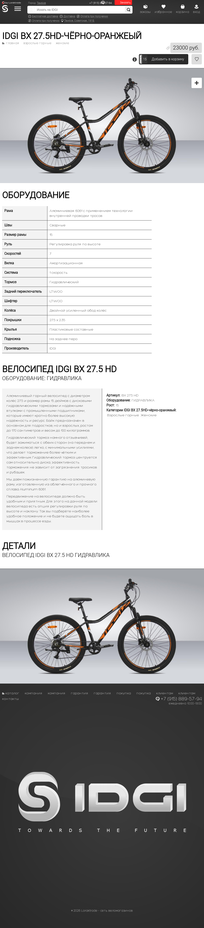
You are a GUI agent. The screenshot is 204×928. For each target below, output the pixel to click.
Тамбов (41, 3)
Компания (33, 693)
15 (144, 59)
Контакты (10, 699)
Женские (62, 43)
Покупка (124, 693)
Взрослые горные (37, 43)
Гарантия (79, 693)
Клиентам (164, 693)
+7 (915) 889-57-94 (100, 3)
